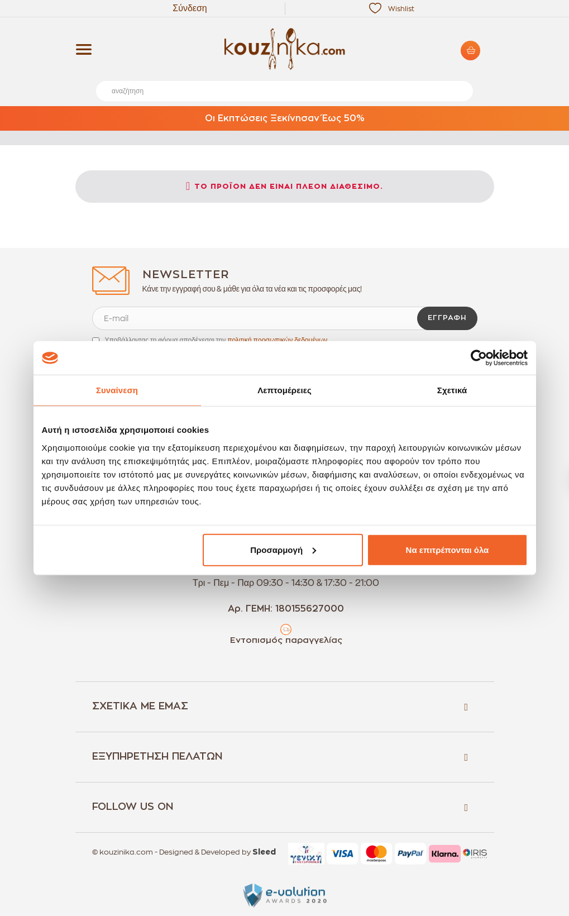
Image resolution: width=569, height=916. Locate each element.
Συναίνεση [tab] (117, 390)
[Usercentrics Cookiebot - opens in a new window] (479, 358)
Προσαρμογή (283, 549)
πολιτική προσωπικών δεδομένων (277, 340)
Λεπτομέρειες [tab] (284, 390)
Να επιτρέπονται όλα (447, 549)
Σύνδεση (190, 8)
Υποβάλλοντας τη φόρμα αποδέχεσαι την (216, 340)
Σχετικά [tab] (452, 390)
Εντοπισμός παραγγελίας (286, 640)
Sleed (264, 852)
